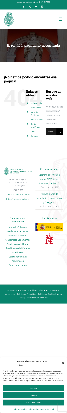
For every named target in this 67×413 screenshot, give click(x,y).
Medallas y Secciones (17, 231)
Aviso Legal (49, 409)
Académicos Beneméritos (17, 239)
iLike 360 (43, 297)
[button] (63, 363)
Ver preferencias (33, 402)
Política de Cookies (20, 409)
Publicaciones (37, 119)
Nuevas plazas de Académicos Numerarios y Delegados (49, 198)
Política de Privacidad (36, 409)
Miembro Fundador (17, 235)
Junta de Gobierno (18, 227)
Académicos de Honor (18, 244)
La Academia (36, 103)
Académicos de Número (18, 248)
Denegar (33, 395)
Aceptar (33, 388)
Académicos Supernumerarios (18, 263)
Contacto (34, 136)
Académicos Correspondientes (18, 254)
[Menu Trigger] (60, 19)
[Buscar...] (51, 131)
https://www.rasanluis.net (17, 199)
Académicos (36, 107)
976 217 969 (45, 2)
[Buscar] (59, 131)
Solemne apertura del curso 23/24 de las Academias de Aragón (49, 179)
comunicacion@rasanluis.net (18, 194)
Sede (33, 131)
